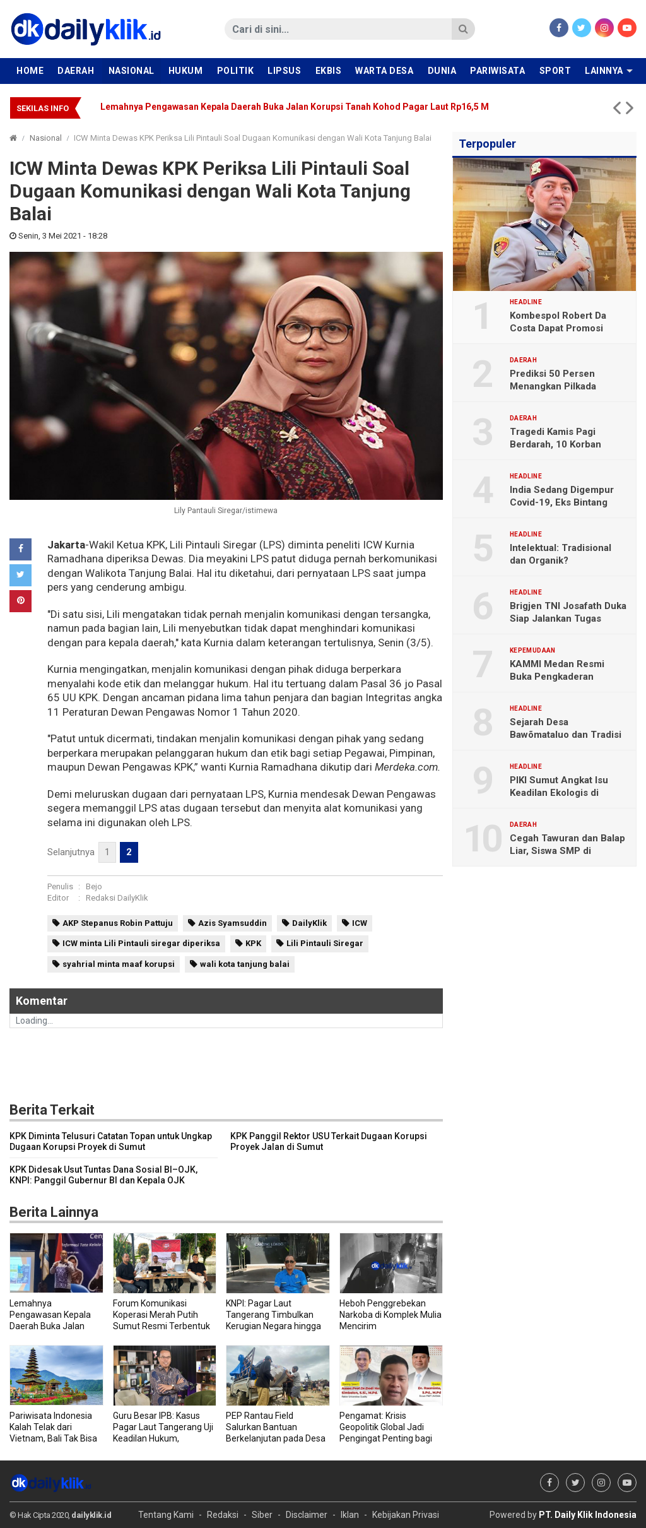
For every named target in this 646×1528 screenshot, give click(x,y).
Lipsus (284, 71)
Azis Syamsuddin (232, 923)
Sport (555, 71)
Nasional (132, 71)
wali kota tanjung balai (245, 964)
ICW (359, 923)
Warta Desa (384, 71)
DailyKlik (309, 923)
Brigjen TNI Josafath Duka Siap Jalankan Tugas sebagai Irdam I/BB (568, 618)
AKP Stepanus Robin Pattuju (117, 923)
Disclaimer (306, 1515)
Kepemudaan (533, 651)
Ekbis (328, 71)
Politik (235, 71)
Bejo (94, 886)
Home (30, 71)
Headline (526, 302)
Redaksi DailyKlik (117, 898)
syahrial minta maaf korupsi (118, 964)
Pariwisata (497, 71)
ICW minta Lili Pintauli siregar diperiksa (141, 943)
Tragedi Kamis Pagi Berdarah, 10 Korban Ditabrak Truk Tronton (559, 444)
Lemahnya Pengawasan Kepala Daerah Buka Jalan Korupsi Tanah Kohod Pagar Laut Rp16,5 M (294, 107)
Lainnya (604, 71)
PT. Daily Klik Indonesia (588, 1515)
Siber (262, 1515)
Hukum (185, 71)
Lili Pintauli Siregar (324, 943)
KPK (253, 943)
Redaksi (222, 1515)
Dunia (442, 71)
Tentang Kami (166, 1515)
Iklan (350, 1515)
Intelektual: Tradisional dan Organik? (560, 554)
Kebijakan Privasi (405, 1515)
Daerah (75, 71)
